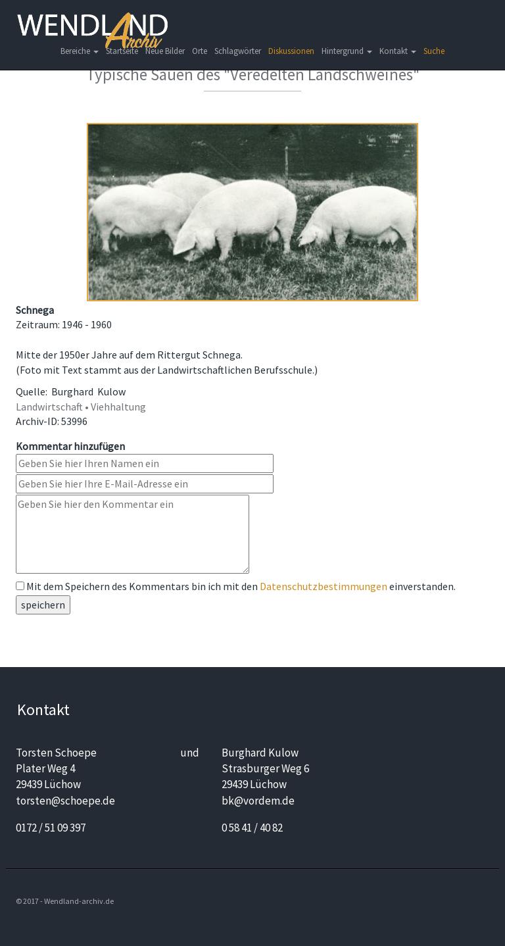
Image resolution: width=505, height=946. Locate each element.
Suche (434, 51)
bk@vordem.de (258, 800)
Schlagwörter (237, 51)
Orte (199, 51)
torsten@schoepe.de (65, 800)
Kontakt (397, 51)
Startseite (122, 51)
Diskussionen (291, 51)
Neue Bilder (165, 51)
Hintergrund (347, 51)
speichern (43, 604)
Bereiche (79, 51)
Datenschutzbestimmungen (323, 586)
